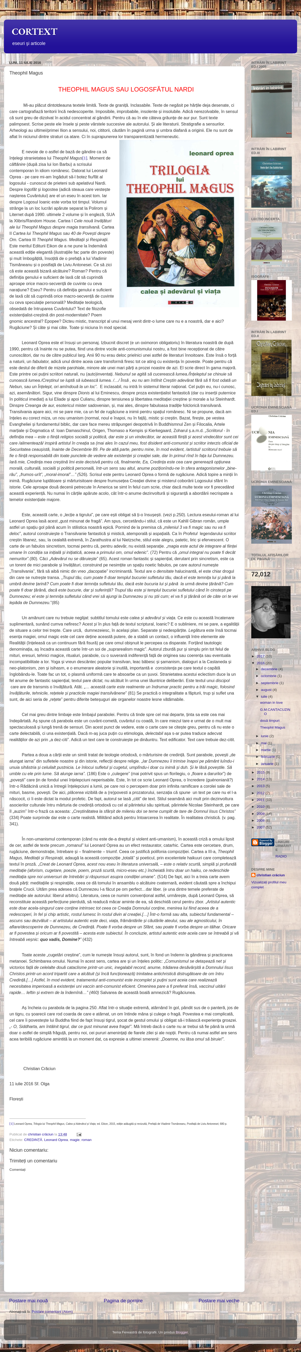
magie (75, 1140)
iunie (265, 736)
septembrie (270, 683)
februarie (268, 757)
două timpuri (270, 721)
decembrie (269, 669)
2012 (261, 793)
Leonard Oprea (56, 1140)
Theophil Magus (272, 727)
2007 (261, 827)
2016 (261, 663)
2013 (261, 786)
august (266, 690)
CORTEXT (34, 31)
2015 (261, 772)
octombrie (269, 676)
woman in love (271, 703)
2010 (261, 807)
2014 (261, 779)
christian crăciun (271, 875)
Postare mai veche (219, 1300)
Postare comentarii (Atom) (52, 1312)
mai (264, 743)
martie (266, 750)
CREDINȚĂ (33, 1140)
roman (86, 1140)
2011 (261, 800)
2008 (261, 820)
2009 (261, 814)
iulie (264, 696)
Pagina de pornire (123, 1300)
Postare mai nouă (28, 1300)
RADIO (281, 856)
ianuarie (268, 764)
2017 (261, 656)
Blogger (182, 1332)
